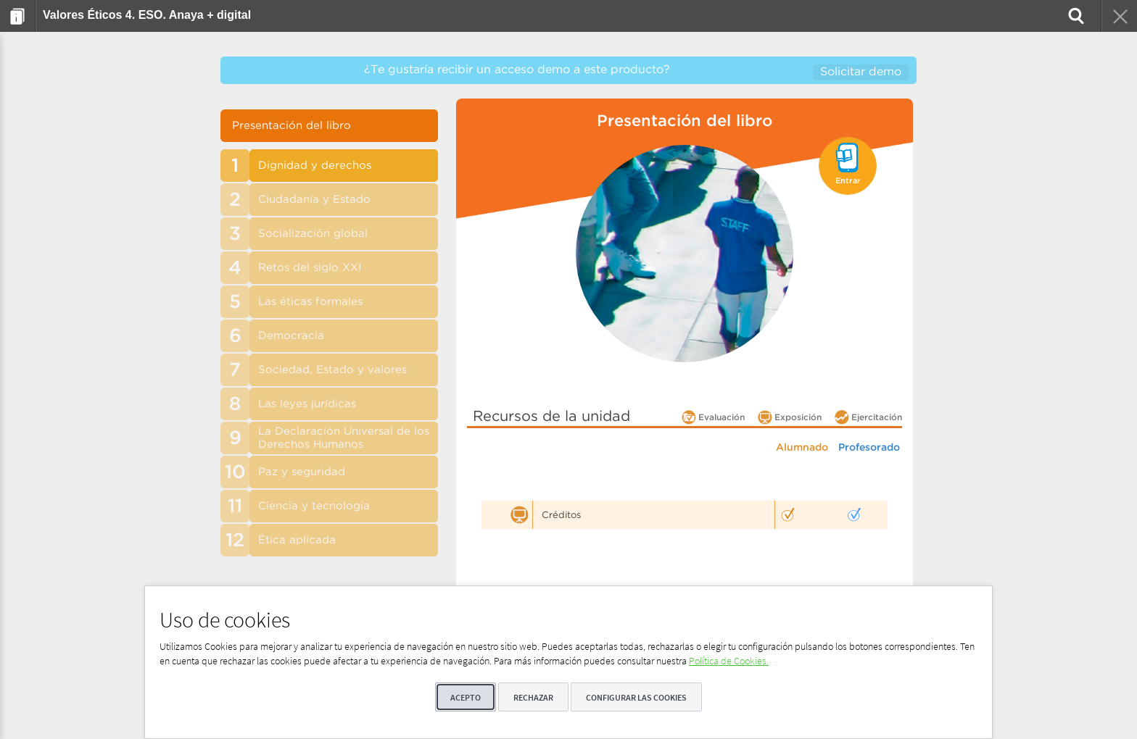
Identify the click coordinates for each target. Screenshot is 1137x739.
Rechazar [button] (533, 697)
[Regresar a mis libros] (1119, 16)
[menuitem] (18, 16)
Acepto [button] (465, 697)
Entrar (848, 181)
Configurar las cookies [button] (636, 697)
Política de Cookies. (729, 660)
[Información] (18, 16)
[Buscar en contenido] (1075, 16)
